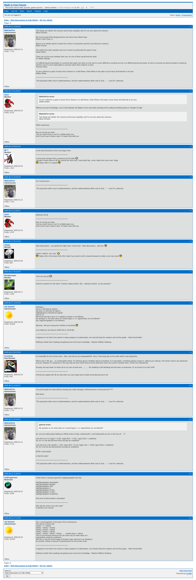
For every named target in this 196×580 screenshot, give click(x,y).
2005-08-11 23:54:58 (12, 303)
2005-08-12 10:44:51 (12, 419)
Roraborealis (10, 275)
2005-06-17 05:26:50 (12, 272)
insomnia (8, 356)
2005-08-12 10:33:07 (12, 385)
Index (6, 11)
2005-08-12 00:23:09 (12, 352)
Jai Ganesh (9, 307)
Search (29, 11)
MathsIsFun (9, 30)
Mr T (6, 150)
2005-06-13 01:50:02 (12, 91)
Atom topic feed (186, 571)
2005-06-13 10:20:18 (12, 177)
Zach (6, 95)
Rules (22, 11)
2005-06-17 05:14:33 (12, 241)
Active (178, 15)
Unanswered (187, 15)
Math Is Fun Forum (15, 5)
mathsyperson (10, 477)
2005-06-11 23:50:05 (12, 26)
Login (46, 11)
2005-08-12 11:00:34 (12, 474)
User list (14, 11)
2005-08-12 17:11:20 (12, 518)
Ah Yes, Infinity (46, 20)
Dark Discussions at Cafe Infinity (24, 20)
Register (38, 11)
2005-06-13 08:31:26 (12, 146)
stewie (7, 245)
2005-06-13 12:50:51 (12, 211)
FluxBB (189, 573)
